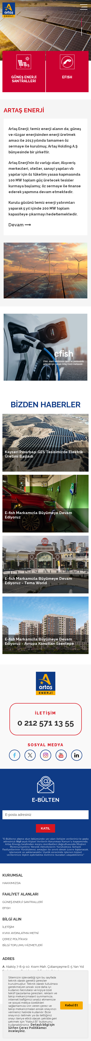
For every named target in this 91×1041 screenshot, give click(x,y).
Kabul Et (71, 1005)
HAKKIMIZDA (11, 883)
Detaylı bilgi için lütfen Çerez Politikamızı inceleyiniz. (31, 1028)
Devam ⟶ (19, 224)
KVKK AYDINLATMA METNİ (20, 933)
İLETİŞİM (8, 927)
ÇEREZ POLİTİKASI (14, 939)
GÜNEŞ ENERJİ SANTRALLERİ (22, 902)
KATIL (45, 828)
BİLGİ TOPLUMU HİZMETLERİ (22, 945)
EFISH (6, 908)
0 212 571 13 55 (45, 723)
